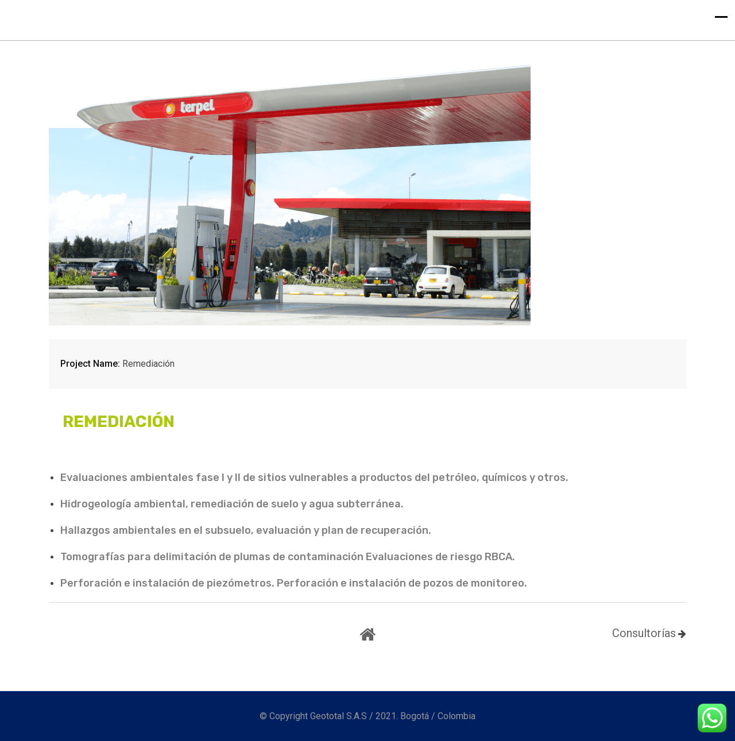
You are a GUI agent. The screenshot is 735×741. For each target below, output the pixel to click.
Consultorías (644, 633)
